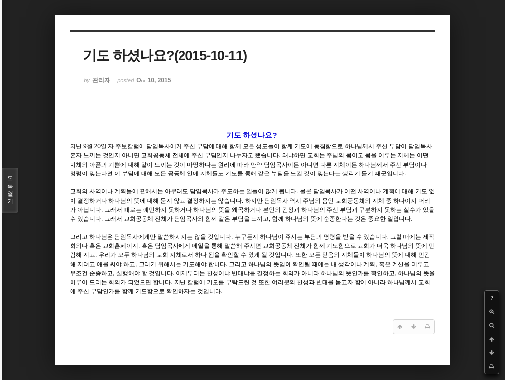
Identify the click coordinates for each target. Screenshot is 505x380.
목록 (10, 190)
